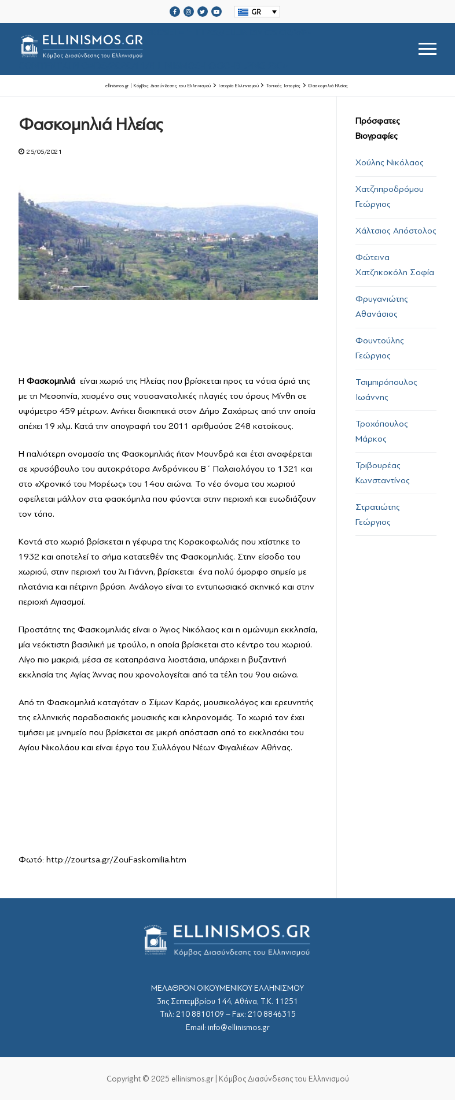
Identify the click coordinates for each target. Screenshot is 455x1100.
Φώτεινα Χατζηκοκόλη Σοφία (394, 264)
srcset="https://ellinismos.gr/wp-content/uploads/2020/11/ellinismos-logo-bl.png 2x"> (165, 48)
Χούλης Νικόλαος (389, 162)
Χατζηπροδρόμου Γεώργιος (389, 196)
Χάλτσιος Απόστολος (395, 230)
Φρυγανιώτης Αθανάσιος (381, 306)
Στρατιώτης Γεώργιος (377, 514)
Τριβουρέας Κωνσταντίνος (382, 473)
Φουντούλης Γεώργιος (379, 348)
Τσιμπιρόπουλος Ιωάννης (386, 389)
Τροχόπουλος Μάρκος (381, 431)
